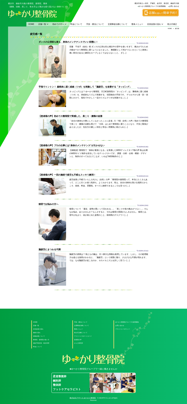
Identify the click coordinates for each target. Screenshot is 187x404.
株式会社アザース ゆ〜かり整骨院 (83, 398)
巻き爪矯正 (172, 24)
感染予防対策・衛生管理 (41, 343)
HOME (31, 24)
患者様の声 (77, 340)
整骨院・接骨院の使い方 (41, 340)
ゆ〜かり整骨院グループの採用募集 (152, 6)
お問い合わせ (174, 6)
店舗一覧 (42, 24)
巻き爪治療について (80, 332)
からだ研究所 (78, 343)
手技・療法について (95, 24)
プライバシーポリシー (122, 329)
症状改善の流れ (154, 24)
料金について (76, 24)
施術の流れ (36, 332)
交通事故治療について (117, 24)
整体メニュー (137, 24)
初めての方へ (58, 24)
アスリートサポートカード (83, 336)
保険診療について (39, 336)
